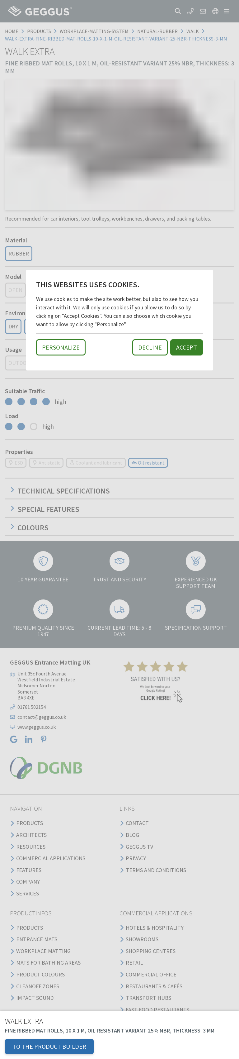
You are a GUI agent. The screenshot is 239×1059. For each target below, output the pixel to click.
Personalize (61, 347)
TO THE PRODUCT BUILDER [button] (49, 1046)
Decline (150, 347)
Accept (186, 347)
